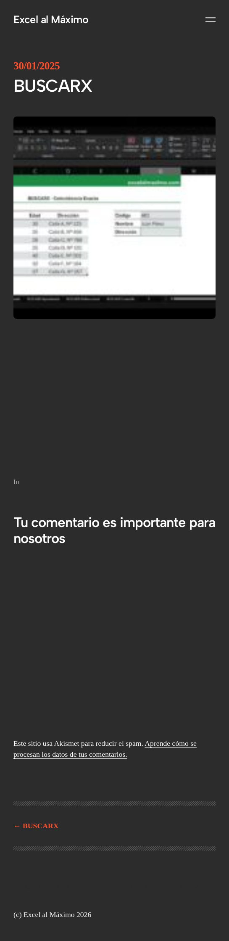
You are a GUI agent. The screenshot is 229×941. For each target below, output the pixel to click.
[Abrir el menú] (210, 20)
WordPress (194, 886)
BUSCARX (40, 826)
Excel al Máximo (50, 19)
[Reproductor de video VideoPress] (114, 396)
